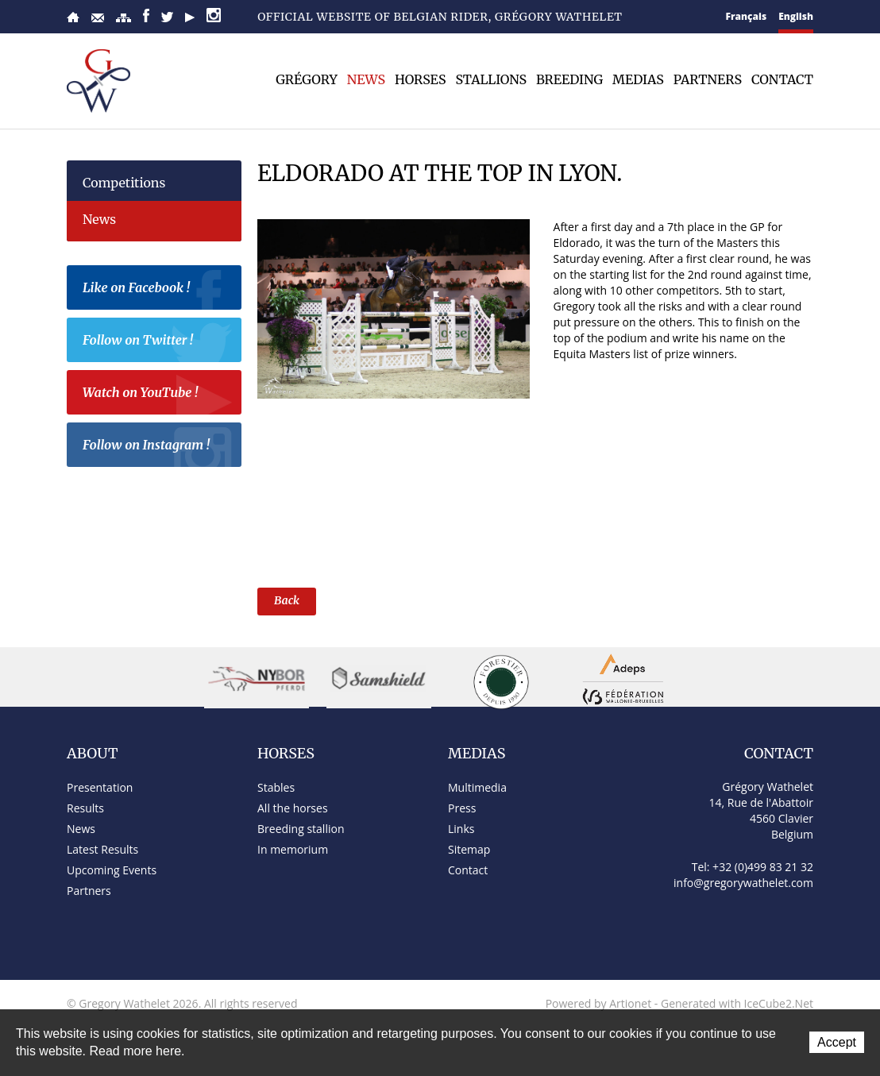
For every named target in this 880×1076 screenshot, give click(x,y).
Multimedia (477, 787)
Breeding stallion (300, 828)
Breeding (569, 79)
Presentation (100, 787)
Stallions (491, 79)
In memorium (292, 849)
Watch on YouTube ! (158, 395)
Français (746, 16)
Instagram (213, 15)
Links (461, 828)
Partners (708, 79)
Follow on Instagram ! (158, 447)
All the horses (292, 808)
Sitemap (123, 17)
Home (73, 17)
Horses (420, 79)
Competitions (124, 183)
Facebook (146, 15)
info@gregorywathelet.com (743, 882)
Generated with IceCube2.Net (737, 1003)
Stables (276, 787)
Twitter (167, 17)
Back (286, 600)
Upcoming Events (111, 869)
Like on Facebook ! (158, 290)
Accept (836, 1042)
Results (85, 808)
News (366, 79)
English (795, 16)
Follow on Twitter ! (158, 342)
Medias (638, 79)
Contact (97, 17)
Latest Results (102, 849)
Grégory (307, 79)
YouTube (190, 17)
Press (462, 808)
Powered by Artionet (599, 1003)
